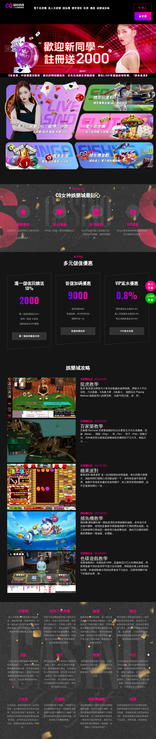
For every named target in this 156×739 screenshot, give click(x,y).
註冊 (143, 16)
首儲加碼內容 (78, 331)
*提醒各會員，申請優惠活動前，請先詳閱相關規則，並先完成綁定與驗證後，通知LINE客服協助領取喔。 (69, 75)
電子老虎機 (40, 8)
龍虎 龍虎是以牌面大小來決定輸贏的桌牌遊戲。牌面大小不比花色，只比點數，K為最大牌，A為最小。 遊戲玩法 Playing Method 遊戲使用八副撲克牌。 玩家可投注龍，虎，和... (113, 392)
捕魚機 (66, 8)
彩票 (86, 8)
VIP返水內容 (126, 331)
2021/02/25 (100, 379)
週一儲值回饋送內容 (29, 336)
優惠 (92, 8)
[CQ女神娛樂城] (15, 5)
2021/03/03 (100, 553)
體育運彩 (77, 8)
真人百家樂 (54, 8)
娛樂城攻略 (103, 8)
